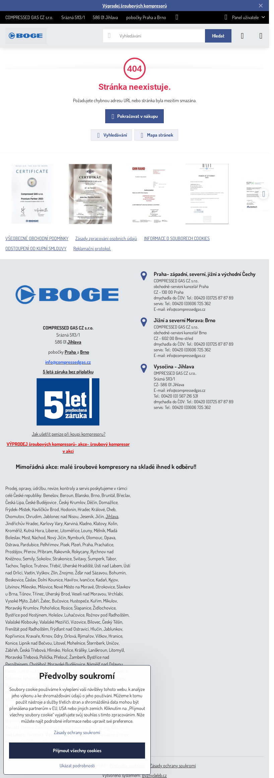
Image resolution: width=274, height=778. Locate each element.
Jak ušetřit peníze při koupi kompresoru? (69, 434)
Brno (84, 352)
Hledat (218, 36)
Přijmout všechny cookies (77, 750)
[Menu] (261, 36)
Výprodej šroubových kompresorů (134, 5)
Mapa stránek (156, 135)
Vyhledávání (111, 135)
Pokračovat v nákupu (133, 116)
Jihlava (74, 342)
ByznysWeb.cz (154, 775)
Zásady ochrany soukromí (173, 765)
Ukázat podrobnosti (77, 765)
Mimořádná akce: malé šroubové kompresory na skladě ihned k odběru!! (106, 466)
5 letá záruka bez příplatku (68, 371)
